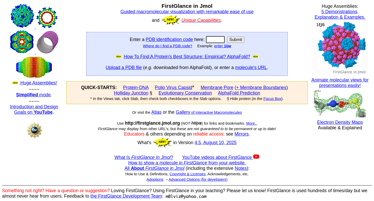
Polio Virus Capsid (173, 87)
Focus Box (272, 99)
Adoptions (154, 179)
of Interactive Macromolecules (216, 112)
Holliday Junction (131, 93)
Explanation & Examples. (340, 17)
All (154, 168)
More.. (251, 123)
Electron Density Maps (340, 122)
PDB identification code (169, 39)
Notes (241, 168)
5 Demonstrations (339, 11)
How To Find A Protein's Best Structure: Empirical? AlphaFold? (187, 56)
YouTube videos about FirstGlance (221, 157)
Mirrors (242, 134)
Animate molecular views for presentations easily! (340, 82)
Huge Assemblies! (34, 44)
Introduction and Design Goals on (34, 109)
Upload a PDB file (124, 67)
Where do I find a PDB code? (167, 46)
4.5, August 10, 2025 (215, 142)
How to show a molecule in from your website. (187, 162)
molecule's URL (251, 67)
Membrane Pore (217, 87)
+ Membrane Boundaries (261, 87)
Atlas (156, 112)
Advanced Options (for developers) (198, 179)
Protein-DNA (136, 87)
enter (222, 46)
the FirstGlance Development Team (126, 196)
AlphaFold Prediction (239, 93)
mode (33, 94)
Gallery (183, 112)
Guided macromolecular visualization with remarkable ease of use (187, 11)
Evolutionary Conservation (185, 93)
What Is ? (144, 157)
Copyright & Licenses (188, 174)
